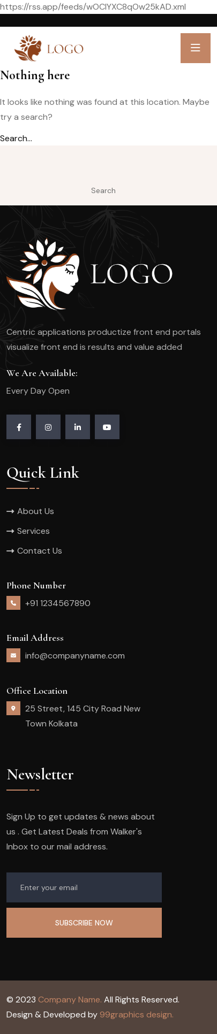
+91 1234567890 (58, 603)
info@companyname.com (75, 655)
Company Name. (70, 999)
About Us (35, 511)
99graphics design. (137, 1014)
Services (33, 531)
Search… (16, 138)
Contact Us (39, 550)
